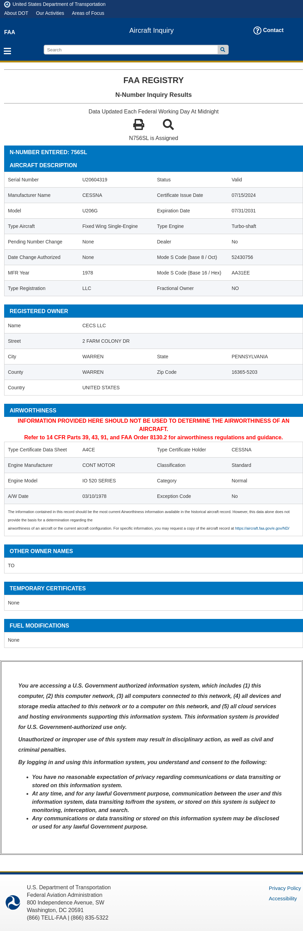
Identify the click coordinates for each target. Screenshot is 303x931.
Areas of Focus (88, 13)
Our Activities (50, 13)
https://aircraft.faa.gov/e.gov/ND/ (262, 528)
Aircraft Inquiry (151, 30)
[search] (131, 49)
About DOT (16, 13)
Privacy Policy (285, 888)
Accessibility (283, 898)
